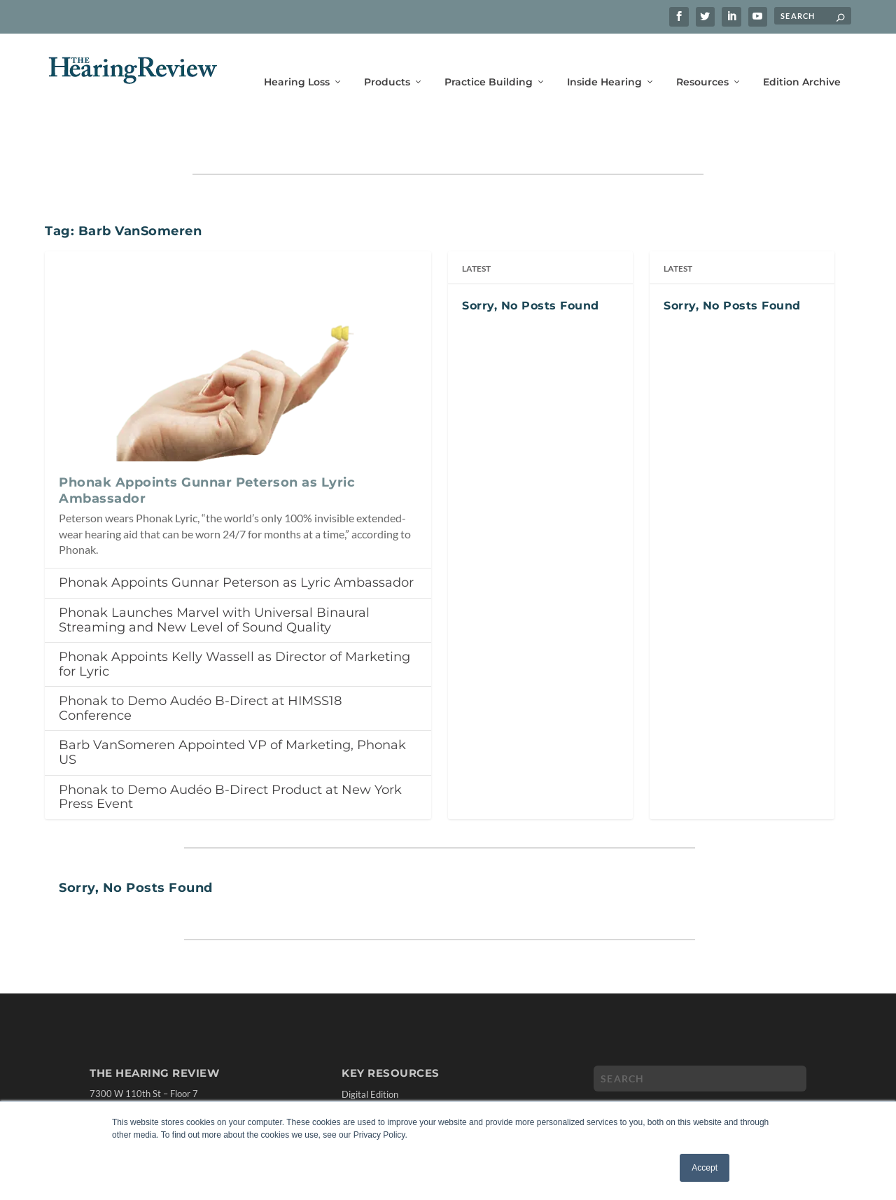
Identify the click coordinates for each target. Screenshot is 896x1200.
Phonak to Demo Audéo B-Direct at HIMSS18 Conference (200, 665)
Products (387, 61)
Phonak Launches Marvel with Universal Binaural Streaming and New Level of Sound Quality (214, 576)
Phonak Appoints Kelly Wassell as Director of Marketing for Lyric (234, 621)
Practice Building (488, 61)
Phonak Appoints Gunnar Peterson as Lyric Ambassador (236, 539)
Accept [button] (705, 1168)
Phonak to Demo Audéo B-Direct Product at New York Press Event (230, 754)
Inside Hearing (604, 61)
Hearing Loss (297, 61)
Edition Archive (802, 61)
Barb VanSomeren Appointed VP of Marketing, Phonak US (232, 709)
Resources (702, 61)
